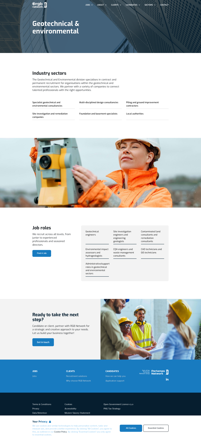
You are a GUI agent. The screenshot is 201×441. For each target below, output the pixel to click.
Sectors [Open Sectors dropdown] (150, 5)
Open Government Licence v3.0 (118, 404)
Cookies (68, 404)
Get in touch (43, 342)
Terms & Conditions (41, 404)
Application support (115, 381)
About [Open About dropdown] (102, 5)
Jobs (34, 376)
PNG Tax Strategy (112, 409)
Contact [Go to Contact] (164, 5)
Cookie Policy (60, 432)
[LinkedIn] (167, 379)
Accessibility (70, 409)
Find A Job (41, 253)
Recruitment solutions (76, 376)
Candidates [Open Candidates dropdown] (133, 5)
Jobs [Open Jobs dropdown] (89, 5)
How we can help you (115, 376)
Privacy (35, 409)
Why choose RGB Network (78, 381)
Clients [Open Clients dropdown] (116, 5)
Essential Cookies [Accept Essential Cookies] (156, 428)
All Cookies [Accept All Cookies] (131, 428)
